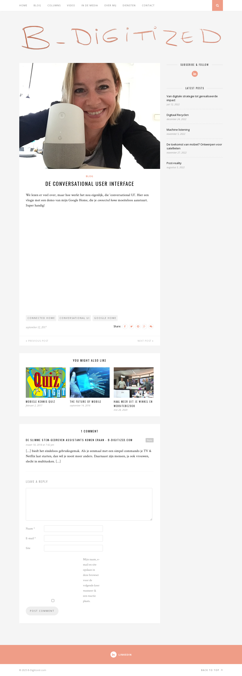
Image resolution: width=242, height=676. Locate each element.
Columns (54, 5)
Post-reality (174, 163)
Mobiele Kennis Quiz (40, 401)
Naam (30, 529)
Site (28, 548)
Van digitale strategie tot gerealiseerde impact (192, 98)
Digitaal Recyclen (178, 115)
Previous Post (37, 340)
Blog (37, 5)
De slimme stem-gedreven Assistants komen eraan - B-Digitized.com (79, 440)
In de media (89, 5)
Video (71, 5)
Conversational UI (75, 318)
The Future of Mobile (85, 401)
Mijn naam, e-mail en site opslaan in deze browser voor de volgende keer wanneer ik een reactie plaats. (91, 580)
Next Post (146, 340)
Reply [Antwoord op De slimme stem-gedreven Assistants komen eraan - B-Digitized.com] (149, 440)
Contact (148, 5)
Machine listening (178, 130)
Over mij (110, 5)
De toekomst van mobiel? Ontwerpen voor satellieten (194, 146)
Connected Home (41, 318)
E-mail (31, 538)
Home (23, 5)
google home (105, 318)
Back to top (212, 670)
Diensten (129, 5)
